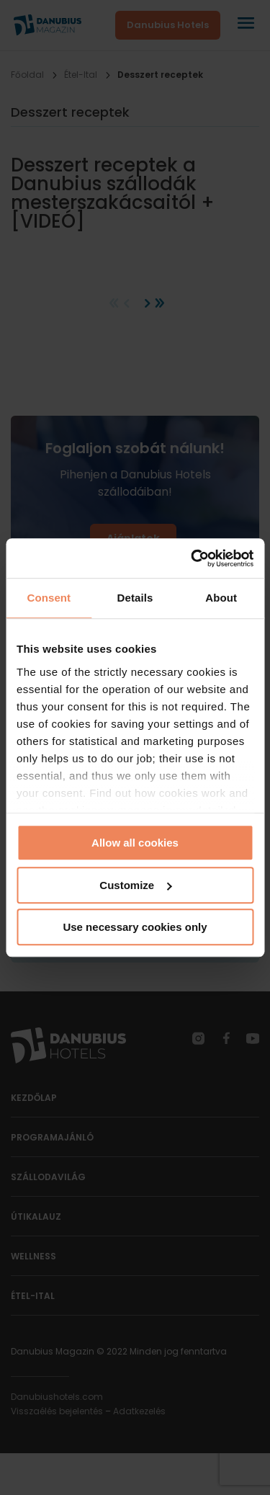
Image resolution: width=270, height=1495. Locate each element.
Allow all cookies (135, 842)
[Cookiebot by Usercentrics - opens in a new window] (192, 558)
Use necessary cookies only (135, 927)
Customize (135, 885)
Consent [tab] (49, 598)
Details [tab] (135, 598)
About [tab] (221, 598)
